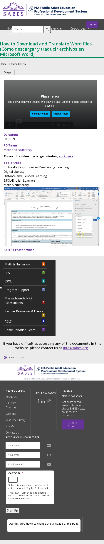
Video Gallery (18, 64)
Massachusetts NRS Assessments (18, 300)
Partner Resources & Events (24, 311)
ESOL (8, 281)
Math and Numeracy (18, 150)
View (7, 72)
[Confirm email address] (23, 464)
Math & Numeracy (17, 264)
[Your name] (23, 445)
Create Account (73, 424)
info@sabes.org (75, 348)
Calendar (55, 28)
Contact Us (12, 432)
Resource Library (15, 420)
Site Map (11, 426)
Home (11, 28)
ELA (7, 273)
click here (66, 156)
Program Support (17, 290)
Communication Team (20, 330)
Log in (92, 24)
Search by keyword (27, 23)
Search (47, 29)
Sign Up (12, 510)
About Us (11, 396)
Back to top (16, 357)
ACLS (8, 321)
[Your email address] (23, 455)
